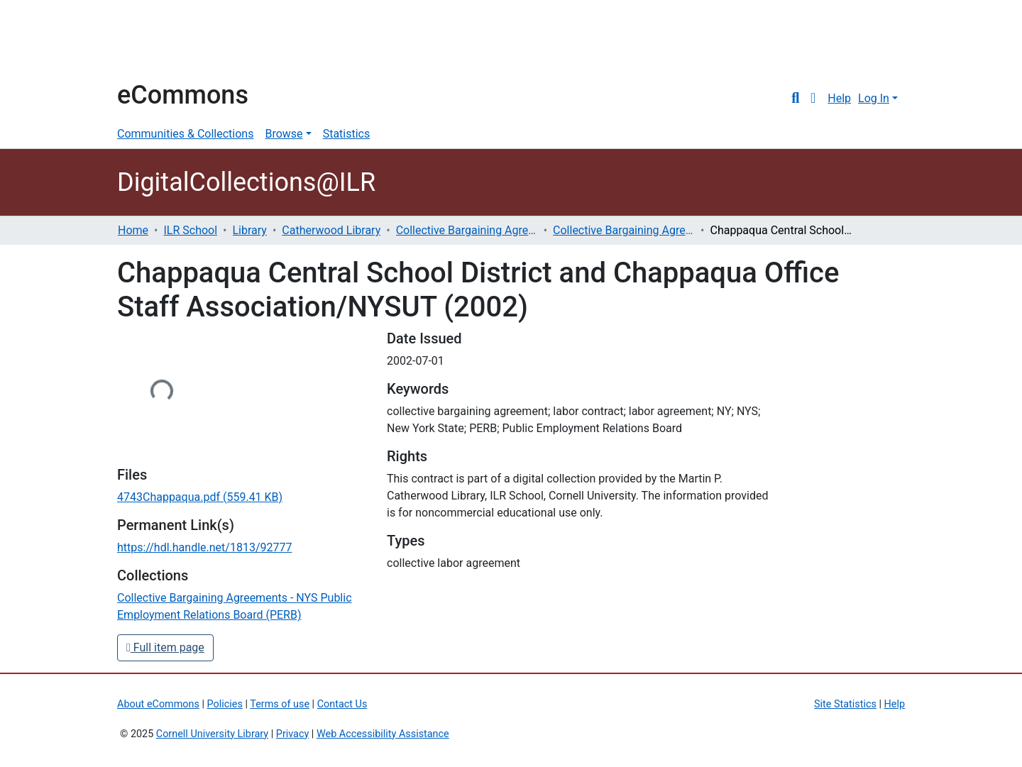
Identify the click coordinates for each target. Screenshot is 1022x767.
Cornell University (152, 41)
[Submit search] (795, 98)
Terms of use (279, 704)
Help (839, 98)
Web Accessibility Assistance (383, 734)
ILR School (190, 230)
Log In (873, 98)
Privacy (292, 734)
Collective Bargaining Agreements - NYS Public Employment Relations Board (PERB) (624, 230)
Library (250, 230)
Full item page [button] (165, 647)
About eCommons (158, 704)
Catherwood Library (331, 230)
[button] (813, 98)
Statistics (346, 133)
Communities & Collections (185, 133)
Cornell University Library (212, 734)
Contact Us (342, 704)
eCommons (182, 95)
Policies (225, 704)
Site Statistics (845, 704)
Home (133, 230)
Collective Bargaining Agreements (467, 230)
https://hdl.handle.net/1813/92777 (204, 547)
